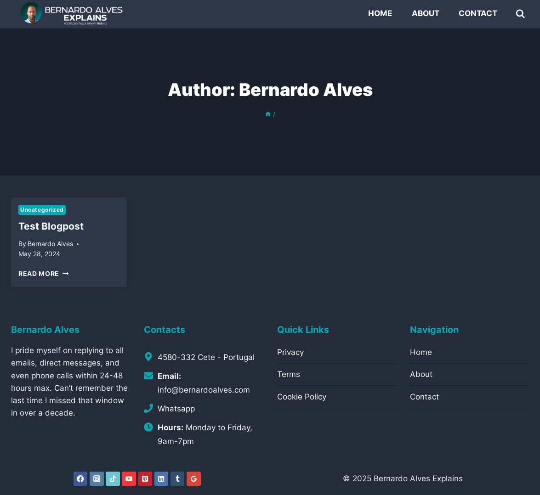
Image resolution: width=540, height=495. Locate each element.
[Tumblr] (178, 479)
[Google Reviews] (194, 479)
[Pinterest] (145, 479)
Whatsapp (176, 408)
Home (380, 13)
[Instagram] (97, 479)
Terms (288, 374)
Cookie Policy (301, 396)
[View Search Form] (520, 13)
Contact (478, 13)
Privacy (290, 352)
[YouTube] (129, 479)
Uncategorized (42, 209)
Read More (43, 273)
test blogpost (51, 226)
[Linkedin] (161, 479)
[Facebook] (81, 479)
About (425, 13)
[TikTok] (113, 479)
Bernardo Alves (50, 244)
